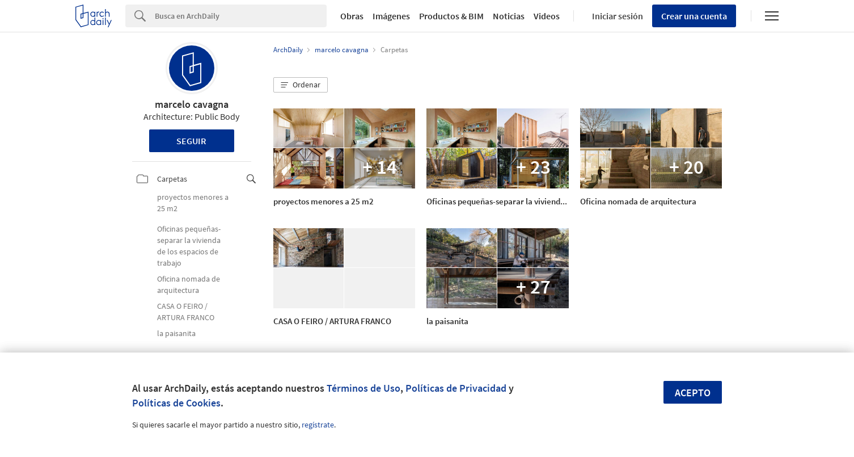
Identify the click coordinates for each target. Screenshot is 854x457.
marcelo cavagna (192, 104)
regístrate (318, 425)
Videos (547, 15)
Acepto (693, 392)
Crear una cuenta (694, 16)
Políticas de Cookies (176, 402)
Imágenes (391, 15)
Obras (351, 15)
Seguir (191, 140)
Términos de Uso (363, 388)
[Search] (241, 16)
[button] (300, 85)
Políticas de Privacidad (455, 388)
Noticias (509, 15)
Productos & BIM (451, 15)
